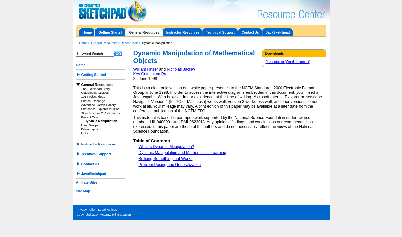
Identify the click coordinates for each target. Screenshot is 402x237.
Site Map (83, 191)
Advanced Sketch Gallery (98, 105)
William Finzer (145, 69)
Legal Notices (107, 209)
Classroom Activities (95, 92)
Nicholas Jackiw (181, 69)
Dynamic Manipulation (101, 121)
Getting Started (110, 32)
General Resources (144, 32)
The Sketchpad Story (95, 89)
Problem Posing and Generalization (170, 164)
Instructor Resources (183, 32)
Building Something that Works (166, 158)
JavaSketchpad (278, 32)
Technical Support (220, 32)
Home (87, 32)
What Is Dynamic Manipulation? (166, 147)
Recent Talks (129, 43)
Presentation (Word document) (288, 62)
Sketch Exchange (93, 101)
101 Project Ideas (93, 96)
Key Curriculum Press (152, 74)
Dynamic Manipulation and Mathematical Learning (182, 152)
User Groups (90, 125)
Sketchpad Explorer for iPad (100, 109)
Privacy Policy (86, 209)
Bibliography (89, 129)
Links (85, 133)
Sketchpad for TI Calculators (100, 113)
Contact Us (250, 32)
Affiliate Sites (87, 182)
